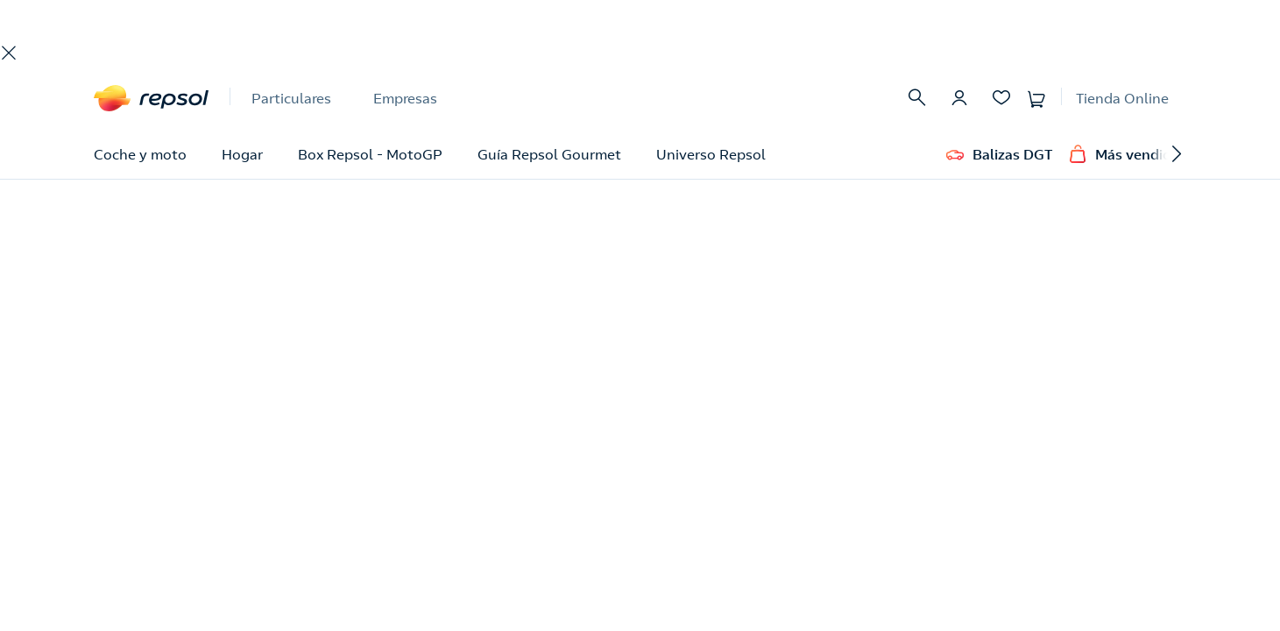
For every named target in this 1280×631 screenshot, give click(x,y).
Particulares (291, 98)
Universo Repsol (711, 154)
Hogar (242, 154)
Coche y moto (140, 154)
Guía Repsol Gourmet (549, 154)
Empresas (405, 98)
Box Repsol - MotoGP (370, 154)
